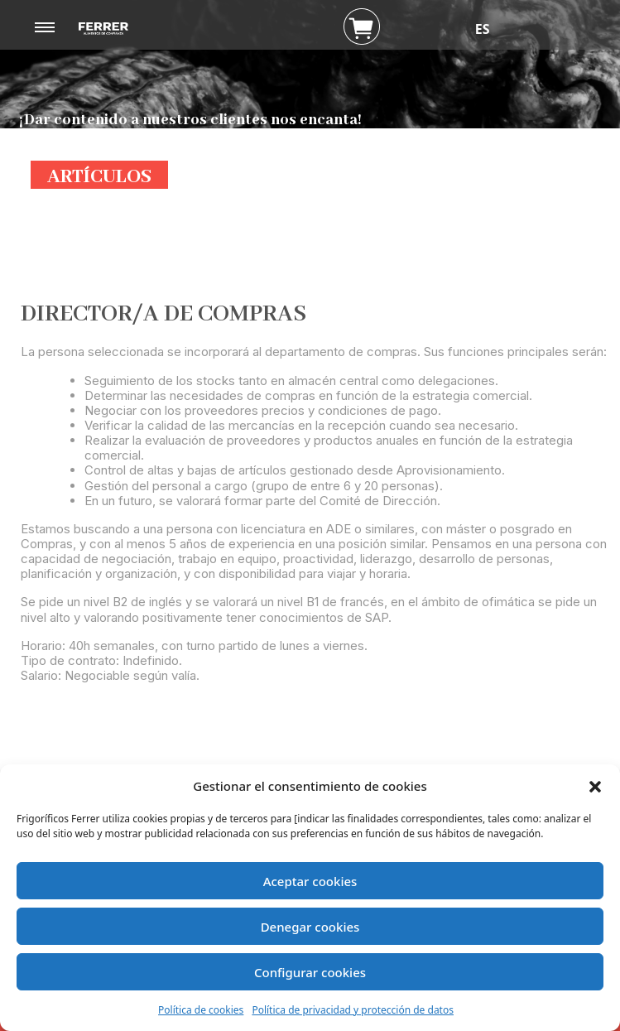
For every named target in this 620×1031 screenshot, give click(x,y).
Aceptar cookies (310, 881)
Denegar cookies (310, 926)
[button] (595, 786)
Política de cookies (200, 1010)
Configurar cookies (310, 972)
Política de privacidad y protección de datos (353, 1010)
